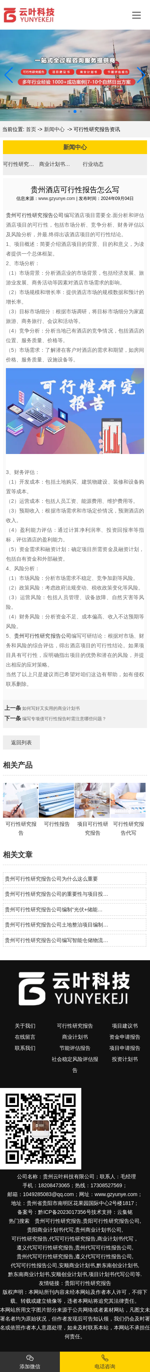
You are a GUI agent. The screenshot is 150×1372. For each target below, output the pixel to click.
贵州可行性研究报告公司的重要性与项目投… (56, 894)
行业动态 (93, 164)
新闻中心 (54, 129)
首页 (31, 129)
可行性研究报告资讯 (21, 164)
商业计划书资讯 (57, 164)
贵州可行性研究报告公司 (35, 215)
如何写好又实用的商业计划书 (50, 708)
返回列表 (21, 742)
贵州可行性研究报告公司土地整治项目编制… (56, 925)
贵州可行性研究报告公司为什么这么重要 (51, 879)
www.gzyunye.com (56, 198)
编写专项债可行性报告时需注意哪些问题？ (63, 718)
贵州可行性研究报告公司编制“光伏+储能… (54, 909)
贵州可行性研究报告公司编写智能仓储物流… (56, 940)
